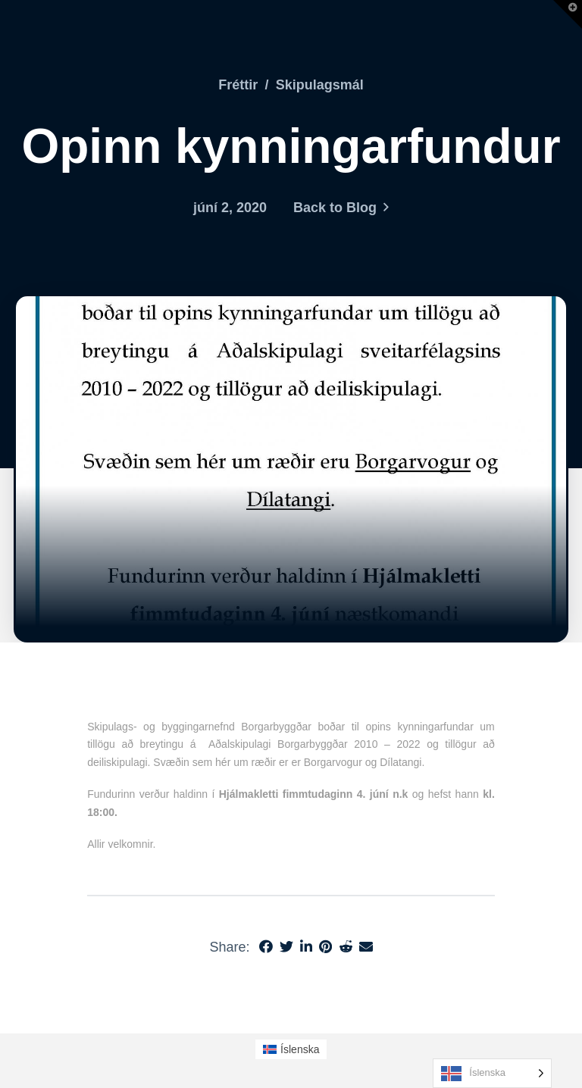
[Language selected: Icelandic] (492, 1073)
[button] (567, 14)
